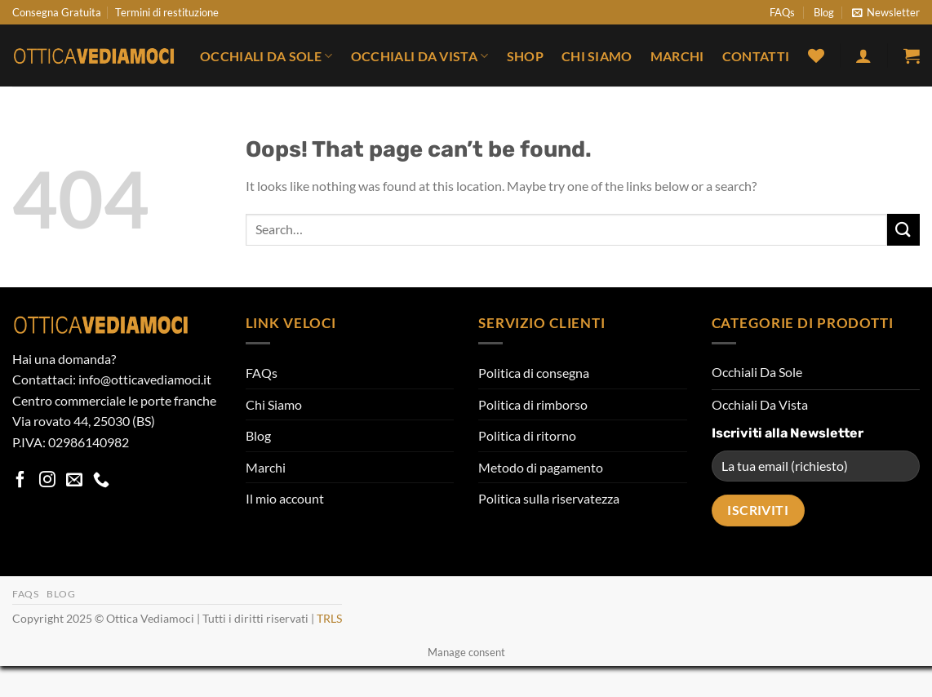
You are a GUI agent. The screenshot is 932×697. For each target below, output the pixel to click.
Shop (525, 56)
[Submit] (903, 230)
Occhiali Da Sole (266, 56)
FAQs (782, 12)
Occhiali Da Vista (420, 56)
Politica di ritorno (527, 435)
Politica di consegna (533, 372)
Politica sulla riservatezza (548, 498)
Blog (824, 12)
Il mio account (285, 498)
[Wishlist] (816, 55)
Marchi (677, 56)
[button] (886, 12)
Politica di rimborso (533, 404)
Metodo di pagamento (540, 467)
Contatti (756, 56)
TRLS (329, 618)
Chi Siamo (596, 56)
